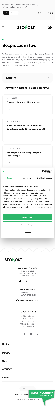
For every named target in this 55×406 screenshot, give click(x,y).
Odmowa (27, 232)
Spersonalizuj (27, 225)
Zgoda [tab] (9, 178)
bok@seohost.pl (29, 281)
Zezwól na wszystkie (27, 217)
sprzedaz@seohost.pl (29, 300)
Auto (6, 13)
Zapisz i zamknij (45, 13)
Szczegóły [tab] (27, 178)
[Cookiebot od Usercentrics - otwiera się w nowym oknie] (42, 171)
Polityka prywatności (21, 395)
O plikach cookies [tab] (44, 178)
